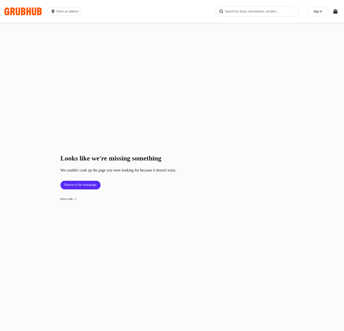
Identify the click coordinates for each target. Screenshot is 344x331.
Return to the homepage (80, 180)
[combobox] (255, 9)
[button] (67, 9)
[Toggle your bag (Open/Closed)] (334, 9)
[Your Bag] (334, 9)
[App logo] (24, 9)
